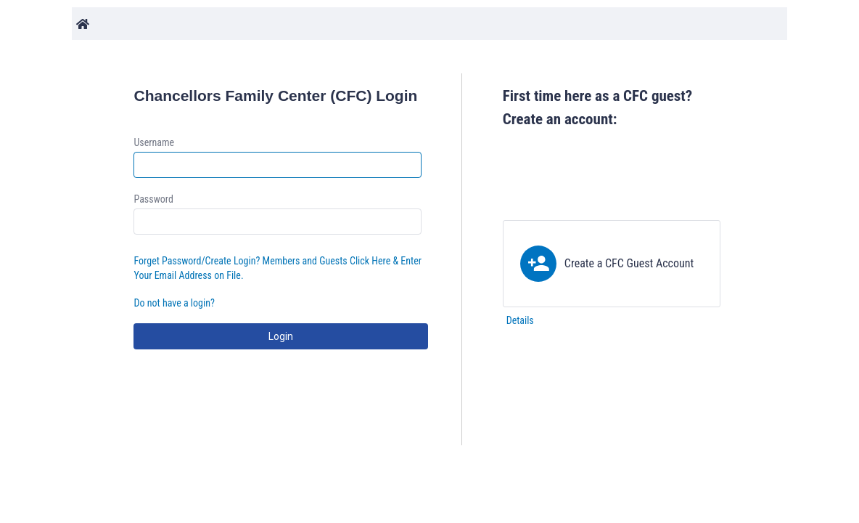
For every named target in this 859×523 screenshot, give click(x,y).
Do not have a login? (173, 303)
